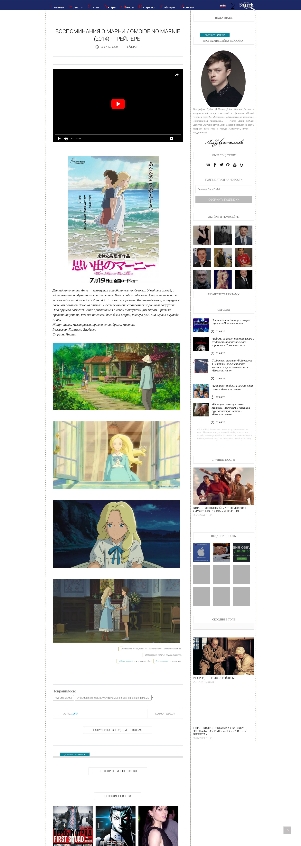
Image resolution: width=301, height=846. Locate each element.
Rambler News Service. (172, 648)
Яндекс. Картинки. (174, 655)
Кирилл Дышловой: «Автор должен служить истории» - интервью (219, 510)
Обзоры (127, 7)
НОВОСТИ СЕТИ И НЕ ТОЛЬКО (118, 771)
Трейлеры (167, 7)
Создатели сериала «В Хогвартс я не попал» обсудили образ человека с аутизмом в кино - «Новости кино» (232, 365)
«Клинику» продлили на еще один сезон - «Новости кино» (232, 387)
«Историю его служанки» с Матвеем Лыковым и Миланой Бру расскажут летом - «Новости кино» (231, 409)
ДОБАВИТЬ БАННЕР (75, 754)
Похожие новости (117, 796)
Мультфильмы (63, 697)
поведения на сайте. (142, 661)
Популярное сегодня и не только (117, 730)
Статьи (93, 7)
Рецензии (187, 7)
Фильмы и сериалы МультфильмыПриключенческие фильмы (113, 697)
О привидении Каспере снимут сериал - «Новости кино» (231, 321)
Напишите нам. (175, 661)
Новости (76, 7)
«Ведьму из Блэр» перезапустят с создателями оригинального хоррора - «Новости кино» (233, 342)
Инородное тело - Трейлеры (214, 678)
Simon (74, 713)
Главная (57, 7)
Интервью (147, 7)
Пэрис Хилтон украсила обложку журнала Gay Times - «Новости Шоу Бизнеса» (219, 731)
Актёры (110, 7)
